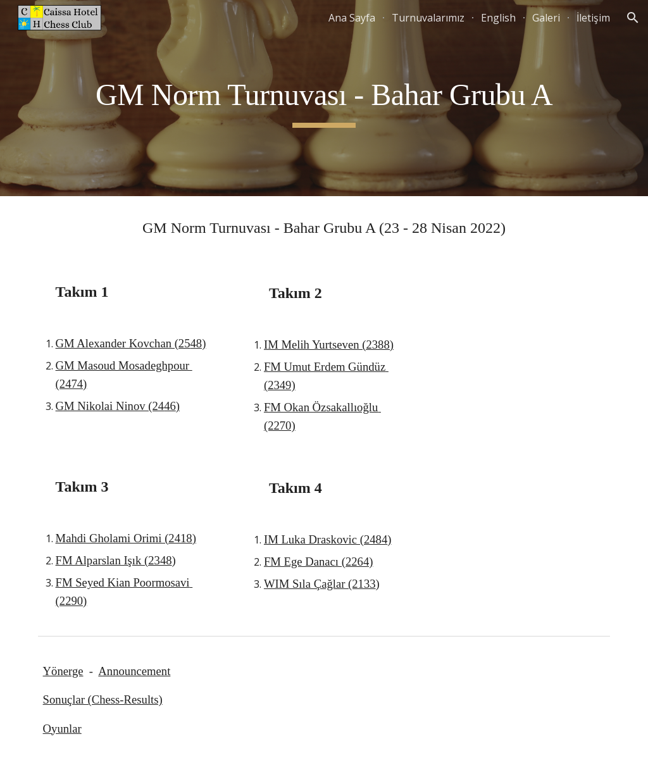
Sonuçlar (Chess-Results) (103, 699)
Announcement (134, 671)
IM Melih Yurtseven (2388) (329, 344)
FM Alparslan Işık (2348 (114, 560)
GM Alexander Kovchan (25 (123, 343)
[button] (633, 18)
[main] (324, 98)
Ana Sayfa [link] (351, 18)
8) (201, 343)
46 (170, 406)
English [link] (498, 18)
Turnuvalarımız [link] (428, 18)
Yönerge (63, 671)
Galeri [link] (546, 18)
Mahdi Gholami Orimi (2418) (126, 538)
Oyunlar (62, 728)
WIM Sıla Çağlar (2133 (320, 583)
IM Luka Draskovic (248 (323, 539)
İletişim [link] (593, 18)
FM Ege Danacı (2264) (318, 561)
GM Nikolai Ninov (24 (110, 406)
